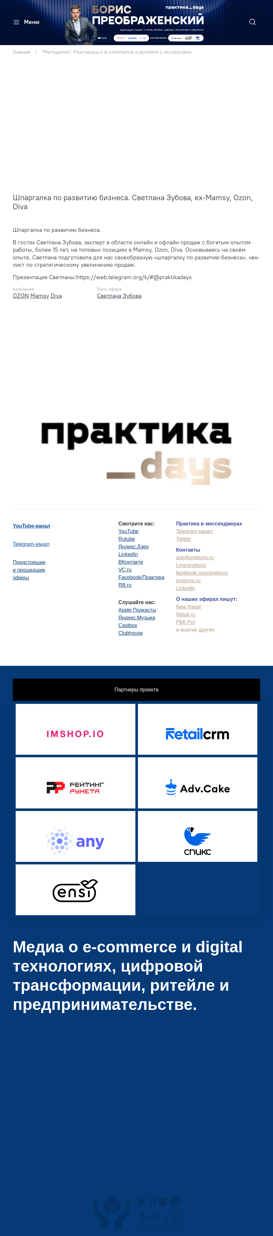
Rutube (126, 538)
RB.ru (125, 584)
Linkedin (185, 587)
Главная (21, 52)
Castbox (127, 624)
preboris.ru (188, 579)
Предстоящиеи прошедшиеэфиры (29, 569)
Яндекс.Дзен (133, 545)
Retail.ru (185, 613)
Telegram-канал (31, 543)
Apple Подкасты (137, 609)
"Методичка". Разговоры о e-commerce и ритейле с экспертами (116, 52)
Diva (56, 295)
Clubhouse (130, 632)
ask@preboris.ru (195, 556)
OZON (21, 295)
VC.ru (125, 568)
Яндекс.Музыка (136, 616)
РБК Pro (185, 621)
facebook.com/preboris (202, 572)
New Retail (188, 606)
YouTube (128, 530)
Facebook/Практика (141, 576)
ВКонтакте (130, 561)
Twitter (183, 538)
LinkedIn (128, 553)
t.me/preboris (191, 564)
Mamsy (39, 295)
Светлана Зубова (119, 295)
